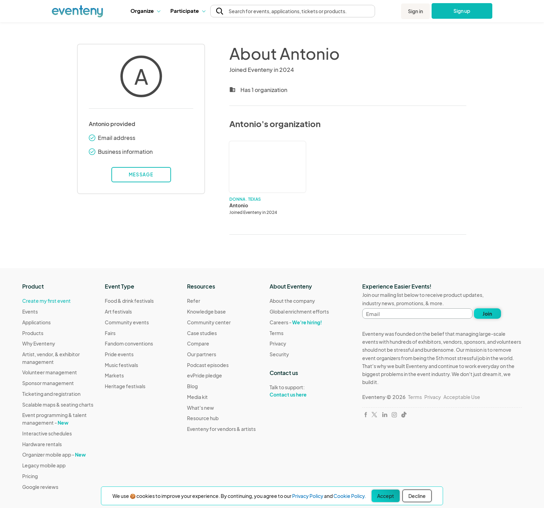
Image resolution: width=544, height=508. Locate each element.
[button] (145, 10)
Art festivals (118, 311)
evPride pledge (204, 375)
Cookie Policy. (349, 496)
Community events (127, 322)
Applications (36, 322)
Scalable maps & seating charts (57, 404)
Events (30, 311)
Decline (417, 496)
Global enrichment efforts (299, 311)
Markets (114, 375)
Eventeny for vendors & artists (221, 429)
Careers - (296, 322)
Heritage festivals (125, 386)
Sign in (415, 11)
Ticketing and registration (51, 394)
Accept (385, 496)
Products (32, 333)
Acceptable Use (461, 397)
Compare (198, 343)
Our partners (201, 354)
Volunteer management (49, 372)
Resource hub (203, 418)
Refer (193, 301)
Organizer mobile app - (54, 454)
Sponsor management (48, 383)
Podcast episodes (208, 365)
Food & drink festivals (129, 301)
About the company (292, 301)
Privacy (278, 343)
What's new (200, 408)
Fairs (110, 333)
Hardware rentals (42, 444)
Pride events (119, 354)
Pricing (30, 476)
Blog (192, 386)
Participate (187, 10)
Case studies (202, 333)
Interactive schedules (47, 433)
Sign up (461, 11)
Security (279, 354)
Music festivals (121, 365)
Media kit (197, 397)
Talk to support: (299, 391)
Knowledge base (206, 311)
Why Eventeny (38, 343)
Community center (209, 322)
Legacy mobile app (44, 465)
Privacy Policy (307, 496)
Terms (276, 333)
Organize (145, 10)
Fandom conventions (129, 343)
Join (487, 313)
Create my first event (46, 301)
